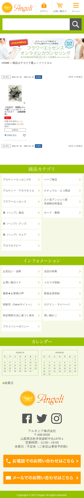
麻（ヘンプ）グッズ (14, 223)
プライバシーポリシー (16, 326)
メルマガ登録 (52, 282)
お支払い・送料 (12, 271)
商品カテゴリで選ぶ (24, 62)
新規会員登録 (52, 293)
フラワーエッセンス (14, 201)
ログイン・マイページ (57, 304)
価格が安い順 (17, 77)
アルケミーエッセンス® (17, 179)
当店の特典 (50, 271)
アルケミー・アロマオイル (18, 190)
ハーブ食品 (50, 179)
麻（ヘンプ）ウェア (14, 234)
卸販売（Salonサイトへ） (18, 304)
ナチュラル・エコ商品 (57, 190)
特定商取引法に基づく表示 (18, 315)
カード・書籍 (52, 212)
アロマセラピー (12, 245)
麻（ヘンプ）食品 (13, 212)
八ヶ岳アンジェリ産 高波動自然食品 (56, 201)
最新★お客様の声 (13, 293)
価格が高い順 (29, 77)
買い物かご (50, 315)
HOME (5, 62)
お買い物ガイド (12, 282)
